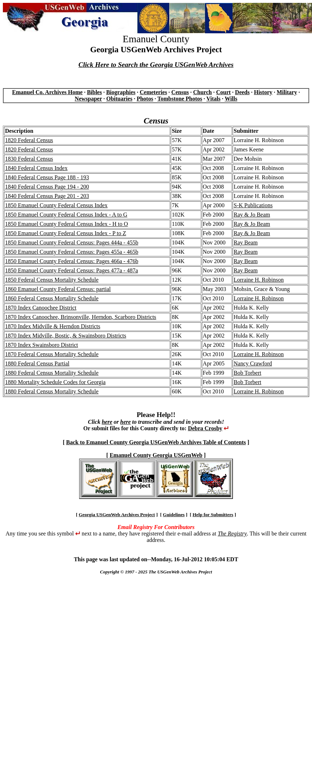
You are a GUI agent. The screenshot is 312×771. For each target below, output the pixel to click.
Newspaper (88, 99)
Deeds (242, 92)
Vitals (213, 99)
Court (223, 92)
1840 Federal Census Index (36, 168)
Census (180, 92)
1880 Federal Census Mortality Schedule (51, 373)
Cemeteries (153, 92)
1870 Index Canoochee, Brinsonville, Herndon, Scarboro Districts (80, 317)
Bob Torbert (247, 373)
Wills (231, 99)
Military (287, 92)
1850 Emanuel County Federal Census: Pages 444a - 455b (71, 242)
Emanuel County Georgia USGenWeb (155, 455)
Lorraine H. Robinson (259, 280)
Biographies (121, 92)
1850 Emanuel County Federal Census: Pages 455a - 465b (71, 252)
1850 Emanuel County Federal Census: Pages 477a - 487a (71, 270)
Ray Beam (246, 242)
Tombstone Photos (179, 99)
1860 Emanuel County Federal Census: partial (58, 289)
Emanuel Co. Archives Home (47, 92)
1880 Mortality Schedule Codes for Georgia (55, 382)
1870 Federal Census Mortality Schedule (51, 354)
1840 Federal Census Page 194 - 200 (47, 187)
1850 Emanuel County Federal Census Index (56, 205)
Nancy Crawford (253, 363)
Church (202, 92)
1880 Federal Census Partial (37, 363)
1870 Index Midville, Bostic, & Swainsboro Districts (65, 336)
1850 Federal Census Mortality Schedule (51, 280)
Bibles (94, 92)
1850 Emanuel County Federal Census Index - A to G (66, 215)
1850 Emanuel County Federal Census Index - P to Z (65, 233)
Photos (145, 99)
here (107, 422)
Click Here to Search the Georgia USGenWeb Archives (155, 64)
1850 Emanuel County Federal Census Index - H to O (66, 224)
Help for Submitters (212, 514)
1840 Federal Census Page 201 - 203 (47, 196)
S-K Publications (253, 205)
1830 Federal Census (29, 159)
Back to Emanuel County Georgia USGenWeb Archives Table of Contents (156, 442)
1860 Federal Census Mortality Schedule (51, 298)
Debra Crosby (205, 428)
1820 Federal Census (29, 140)
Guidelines (174, 514)
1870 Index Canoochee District (41, 308)
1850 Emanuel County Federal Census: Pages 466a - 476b (71, 261)
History (263, 92)
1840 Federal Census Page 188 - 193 (47, 177)
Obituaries (119, 99)
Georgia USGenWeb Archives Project (117, 514)
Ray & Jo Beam (252, 215)
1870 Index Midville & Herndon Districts (52, 326)
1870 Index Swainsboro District (41, 345)
